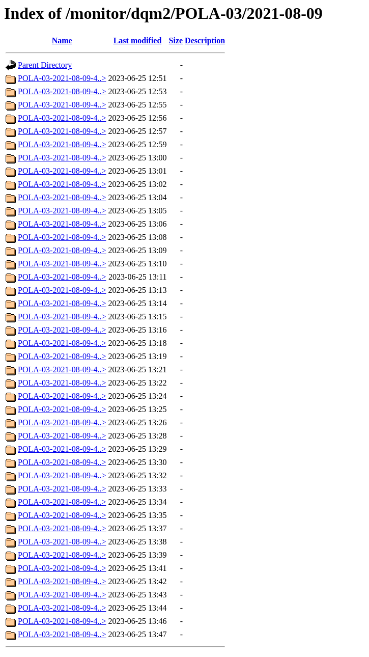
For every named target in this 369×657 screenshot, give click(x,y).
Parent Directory (45, 65)
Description (205, 40)
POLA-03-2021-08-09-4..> (62, 78)
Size (176, 40)
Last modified (137, 40)
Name (62, 40)
